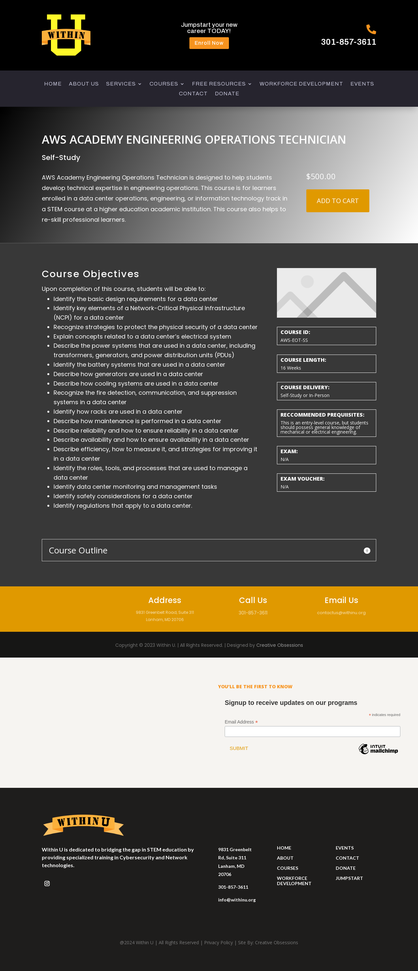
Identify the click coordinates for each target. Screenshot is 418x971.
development (294, 883)
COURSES (164, 84)
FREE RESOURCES (219, 84)
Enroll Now (209, 43)
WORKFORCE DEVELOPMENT (301, 84)
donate (346, 868)
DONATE (227, 93)
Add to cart (338, 200)
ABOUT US (84, 84)
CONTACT (193, 93)
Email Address (241, 722)
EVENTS (362, 84)
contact (347, 858)
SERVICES (121, 84)
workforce (292, 878)
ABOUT (285, 858)
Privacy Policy (218, 942)
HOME (53, 84)
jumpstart (349, 878)
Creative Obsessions (279, 645)
